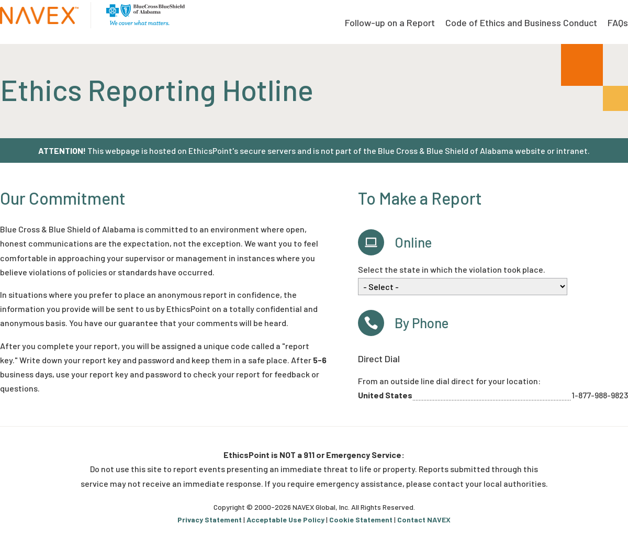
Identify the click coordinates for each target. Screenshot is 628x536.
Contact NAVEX (424, 519)
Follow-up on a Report (390, 22)
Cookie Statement (360, 519)
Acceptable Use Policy (285, 519)
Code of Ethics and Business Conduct (521, 22)
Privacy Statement (209, 519)
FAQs (618, 22)
